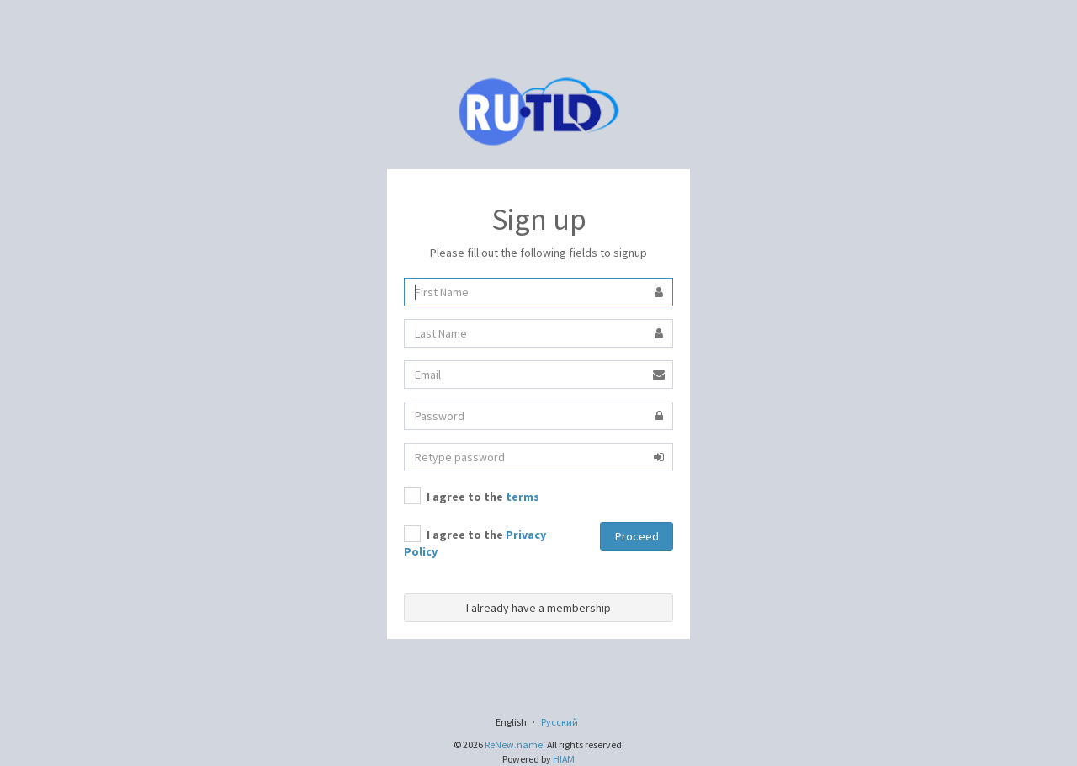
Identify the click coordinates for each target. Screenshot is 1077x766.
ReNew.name (514, 744)
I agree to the (471, 495)
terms (522, 496)
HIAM (564, 759)
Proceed (637, 536)
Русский (559, 721)
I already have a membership (538, 607)
